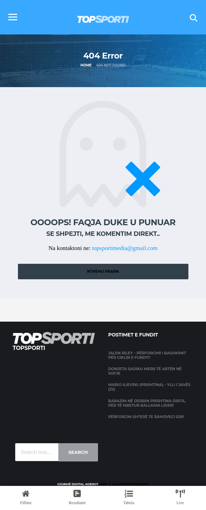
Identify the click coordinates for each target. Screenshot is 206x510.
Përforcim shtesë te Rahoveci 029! (146, 416)
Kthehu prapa (103, 271)
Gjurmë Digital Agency (77, 484)
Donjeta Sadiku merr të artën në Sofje (145, 371)
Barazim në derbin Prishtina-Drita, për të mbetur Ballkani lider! (147, 403)
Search (78, 452)
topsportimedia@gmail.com (125, 248)
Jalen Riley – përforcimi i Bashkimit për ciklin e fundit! (147, 355)
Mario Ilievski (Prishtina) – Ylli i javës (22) (149, 387)
